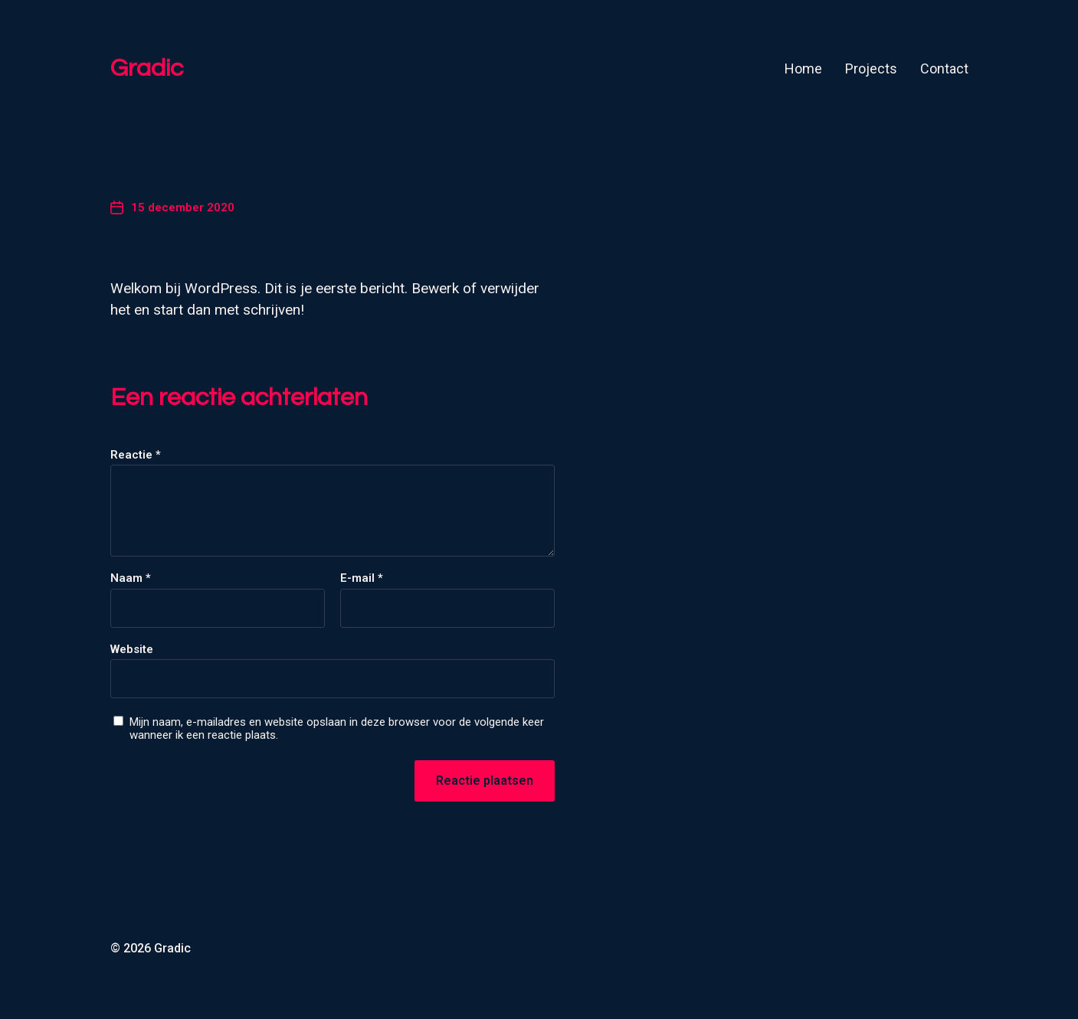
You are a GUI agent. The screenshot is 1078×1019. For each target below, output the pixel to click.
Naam (130, 578)
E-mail (361, 578)
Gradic (146, 69)
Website (131, 649)
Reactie (135, 455)
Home (803, 69)
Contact (944, 69)
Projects (871, 69)
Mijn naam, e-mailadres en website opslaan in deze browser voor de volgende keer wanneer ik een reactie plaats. (336, 728)
